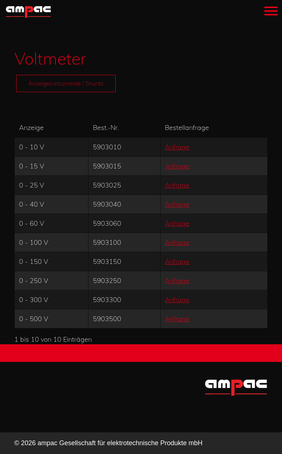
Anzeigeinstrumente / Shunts (66, 83)
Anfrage (177, 147)
